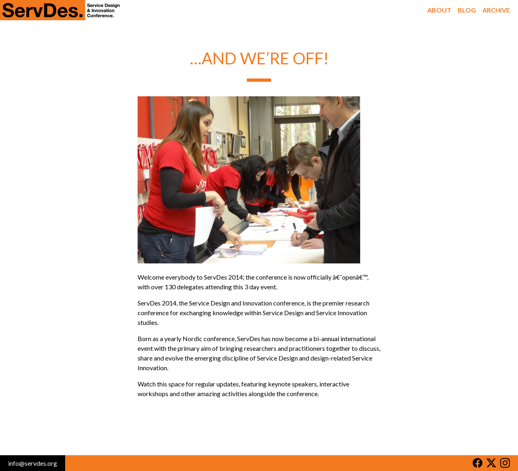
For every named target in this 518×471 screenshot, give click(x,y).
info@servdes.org (32, 463)
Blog (467, 10)
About (439, 10)
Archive (496, 10)
